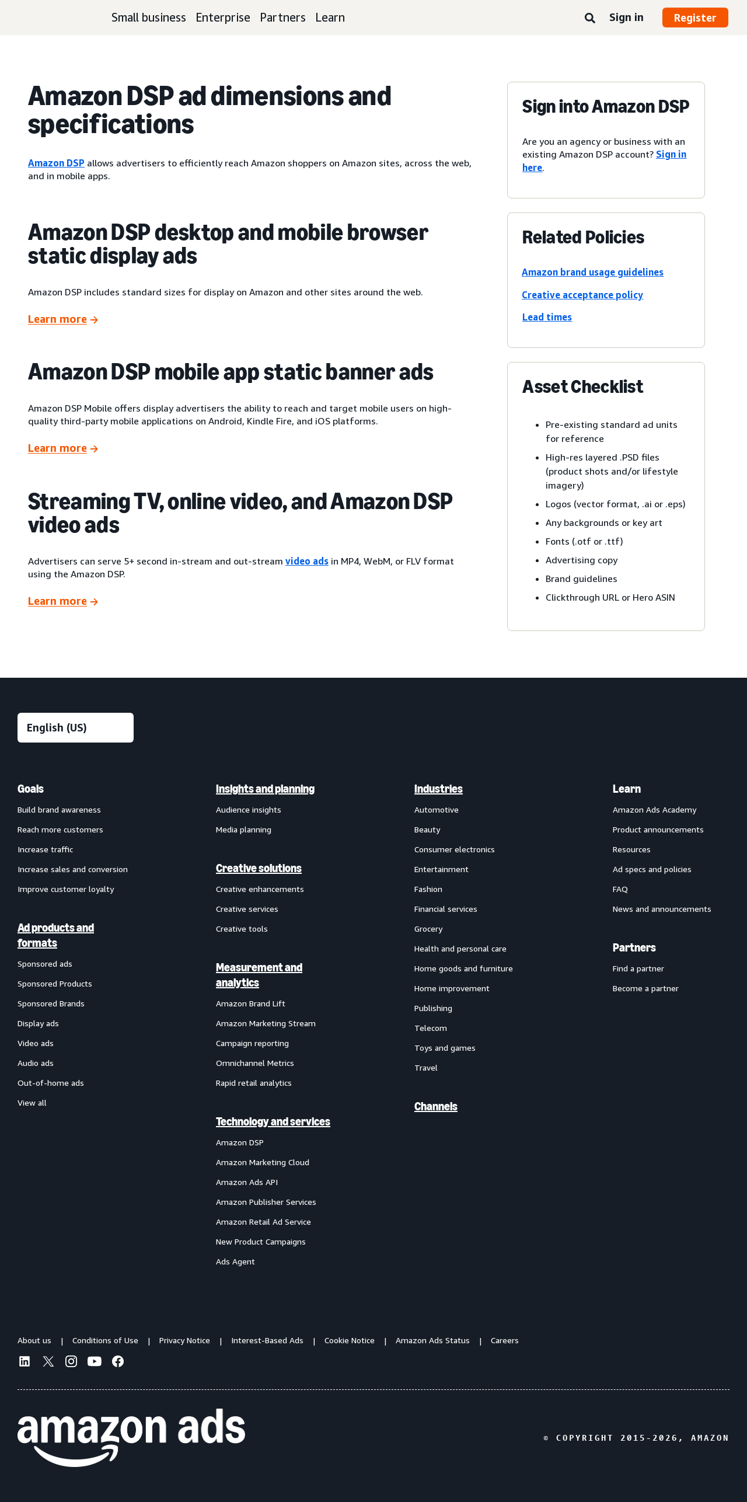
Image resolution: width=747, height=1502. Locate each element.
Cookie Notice (349, 1340)
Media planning (243, 829)
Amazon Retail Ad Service (263, 1221)
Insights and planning (265, 789)
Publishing (433, 1008)
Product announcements (658, 829)
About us (34, 1340)
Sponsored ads (45, 963)
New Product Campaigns (261, 1241)
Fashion (428, 889)
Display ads (38, 1023)
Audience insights (248, 809)
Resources (632, 849)
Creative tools (242, 928)
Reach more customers (60, 829)
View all (32, 1102)
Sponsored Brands (51, 1003)
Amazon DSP (240, 1142)
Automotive (436, 809)
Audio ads (36, 1063)
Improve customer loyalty (66, 889)
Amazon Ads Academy (654, 809)
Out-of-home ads (51, 1083)
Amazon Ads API (247, 1182)
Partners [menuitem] (634, 947)
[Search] (590, 19)
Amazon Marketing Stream (266, 1023)
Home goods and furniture (463, 968)
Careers (505, 1340)
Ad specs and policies (652, 869)
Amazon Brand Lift (250, 1003)
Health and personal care (460, 948)
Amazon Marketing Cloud (262, 1162)
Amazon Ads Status (433, 1340)
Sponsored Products (55, 983)
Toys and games (445, 1048)
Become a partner (646, 988)
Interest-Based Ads (267, 1340)
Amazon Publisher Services (266, 1202)
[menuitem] (76, 1024)
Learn (330, 17)
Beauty (427, 829)
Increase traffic (45, 849)
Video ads (36, 1043)
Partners (283, 17)
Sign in (626, 17)
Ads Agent (235, 1261)
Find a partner (638, 968)
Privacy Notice (184, 1340)
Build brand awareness (59, 809)
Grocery (428, 928)
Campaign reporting (252, 1043)
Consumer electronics (454, 849)
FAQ (620, 889)
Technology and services (273, 1121)
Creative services (247, 909)
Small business (148, 17)
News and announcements (662, 909)
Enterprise (223, 17)
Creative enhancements (260, 889)
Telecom (430, 1028)
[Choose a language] (76, 728)
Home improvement (452, 988)
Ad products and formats (56, 935)
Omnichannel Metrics (255, 1063)
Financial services (445, 909)
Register (695, 17)
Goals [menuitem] (31, 789)
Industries (438, 789)
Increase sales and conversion (73, 869)
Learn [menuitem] (627, 789)
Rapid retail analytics (254, 1083)
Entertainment (441, 869)
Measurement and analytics (259, 974)
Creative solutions (259, 868)
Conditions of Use (105, 1340)
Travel (426, 1067)
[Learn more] (63, 320)
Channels (436, 1106)
